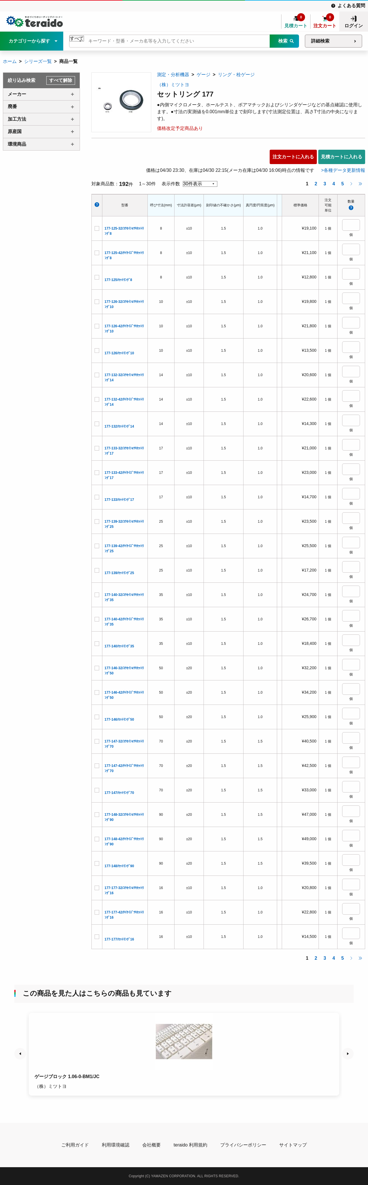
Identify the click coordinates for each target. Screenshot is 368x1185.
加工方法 (17, 119)
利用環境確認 (115, 1144)
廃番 (12, 106)
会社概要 (151, 1144)
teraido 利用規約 (190, 1144)
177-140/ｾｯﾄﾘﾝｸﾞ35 (119, 646)
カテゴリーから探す (29, 41)
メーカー (17, 94)
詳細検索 (320, 41)
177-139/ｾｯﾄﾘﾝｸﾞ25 (119, 573)
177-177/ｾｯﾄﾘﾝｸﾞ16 (119, 939)
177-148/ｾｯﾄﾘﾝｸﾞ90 (119, 866)
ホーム (10, 61)
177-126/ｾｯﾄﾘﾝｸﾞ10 (119, 353)
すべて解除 (60, 80)
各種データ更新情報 (344, 170)
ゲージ (203, 74)
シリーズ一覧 (38, 61)
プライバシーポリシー (243, 1144)
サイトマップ (293, 1144)
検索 (283, 41)
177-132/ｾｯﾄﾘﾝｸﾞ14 (119, 426)
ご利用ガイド (75, 1144)
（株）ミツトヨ (173, 84)
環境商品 (17, 144)
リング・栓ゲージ (236, 74)
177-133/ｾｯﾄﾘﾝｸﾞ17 (119, 500)
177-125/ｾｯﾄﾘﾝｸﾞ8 (118, 280)
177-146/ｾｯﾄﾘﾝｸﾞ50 (119, 719)
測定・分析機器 (173, 74)
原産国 (15, 131)
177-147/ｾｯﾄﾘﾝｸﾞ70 (119, 793)
